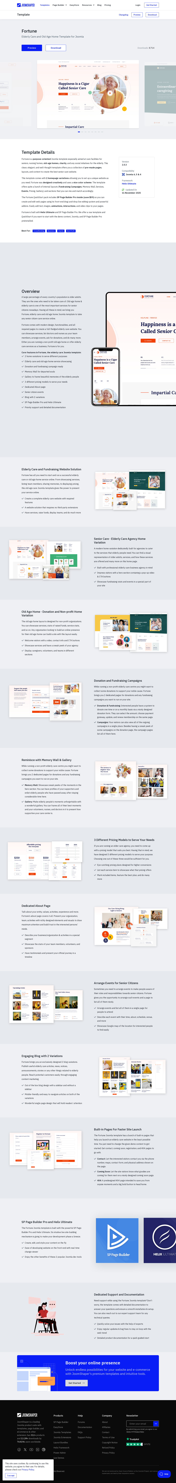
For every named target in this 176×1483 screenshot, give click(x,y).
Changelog (123, 15)
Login (138, 5)
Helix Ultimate (129, 183)
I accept (10, 1475)
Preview (137, 15)
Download (152, 15)
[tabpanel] (88, 94)
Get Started (151, 5)
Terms (128, 1432)
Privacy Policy (139, 1432)
